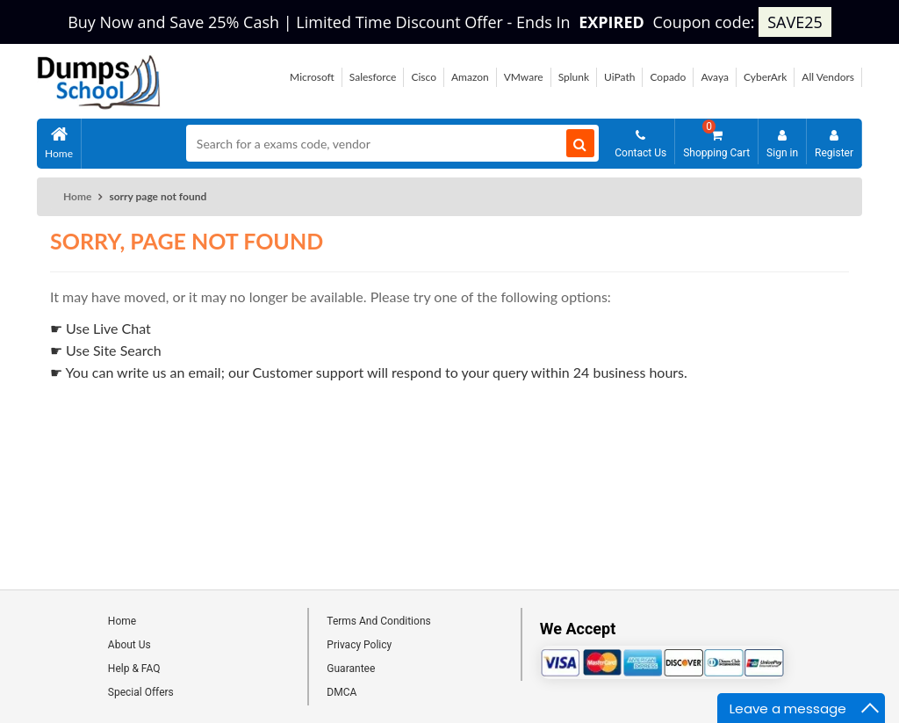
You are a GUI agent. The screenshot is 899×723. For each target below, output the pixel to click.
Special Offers (141, 692)
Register (834, 144)
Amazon (470, 76)
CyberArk (765, 76)
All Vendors (828, 76)
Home (59, 144)
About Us (129, 645)
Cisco (423, 76)
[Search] (580, 143)
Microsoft (312, 76)
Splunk (573, 76)
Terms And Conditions (378, 621)
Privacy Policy (359, 645)
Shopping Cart (716, 139)
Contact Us (640, 144)
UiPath (619, 76)
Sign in (782, 144)
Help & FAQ (134, 668)
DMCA (341, 692)
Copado (668, 76)
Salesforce (373, 76)
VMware (523, 76)
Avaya (715, 76)
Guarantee (351, 668)
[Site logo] (99, 104)
